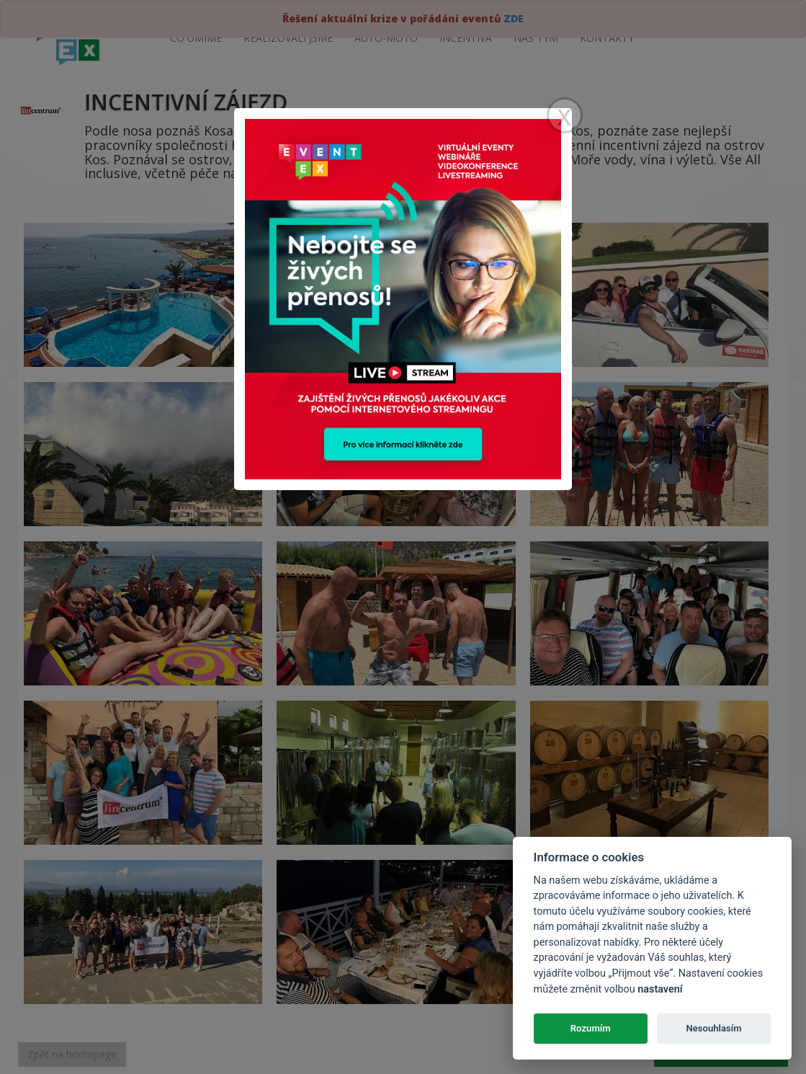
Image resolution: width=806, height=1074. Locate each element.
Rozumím (590, 1028)
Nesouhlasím (713, 1028)
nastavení (659, 989)
